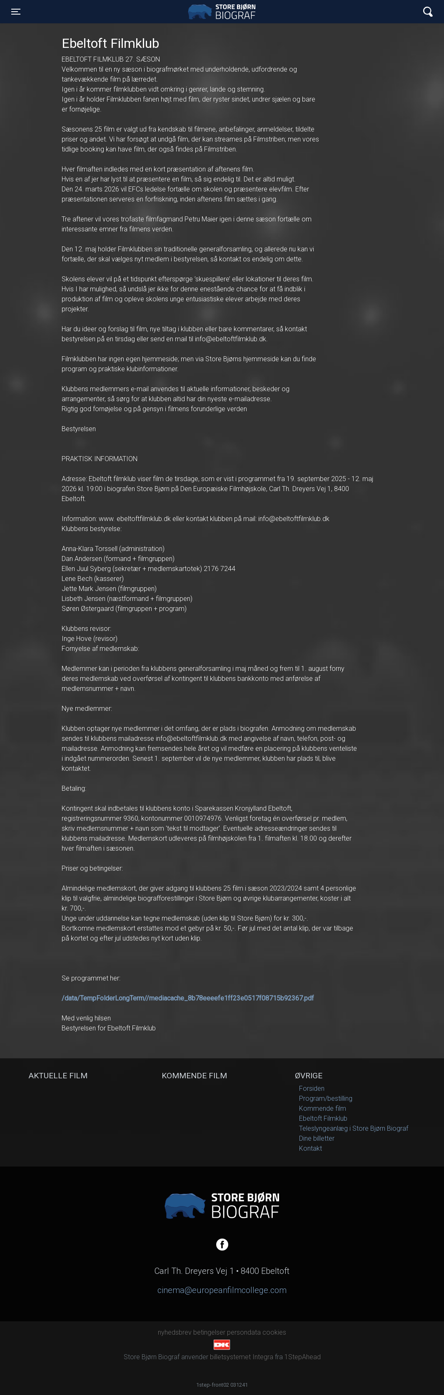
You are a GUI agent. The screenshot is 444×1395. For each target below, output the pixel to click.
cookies (274, 1332)
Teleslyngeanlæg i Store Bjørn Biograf (353, 1128)
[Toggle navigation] (15, 11)
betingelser (209, 1332)
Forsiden (311, 1088)
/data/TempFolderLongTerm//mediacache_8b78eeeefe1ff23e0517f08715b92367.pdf (188, 998)
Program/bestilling (325, 1098)
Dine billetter (316, 1138)
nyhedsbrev (175, 1332)
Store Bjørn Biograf (224, 12)
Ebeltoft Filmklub (323, 1118)
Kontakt (310, 1148)
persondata (244, 1332)
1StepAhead (302, 1357)
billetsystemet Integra (241, 1357)
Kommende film (322, 1108)
